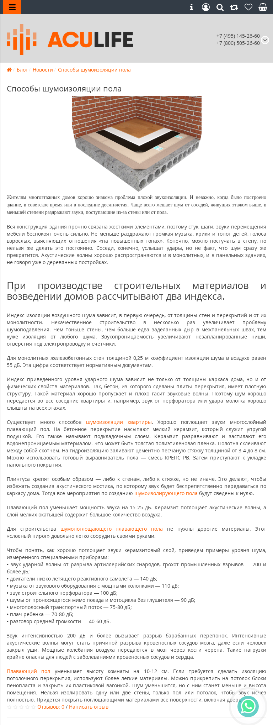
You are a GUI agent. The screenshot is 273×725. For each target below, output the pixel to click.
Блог (22, 69)
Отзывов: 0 (50, 706)
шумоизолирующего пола (166, 493)
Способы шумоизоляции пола (94, 69)
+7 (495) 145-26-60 (238, 35)
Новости (43, 69)
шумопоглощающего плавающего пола (111, 528)
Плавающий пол (31, 671)
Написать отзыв (88, 706)
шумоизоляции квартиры (119, 422)
